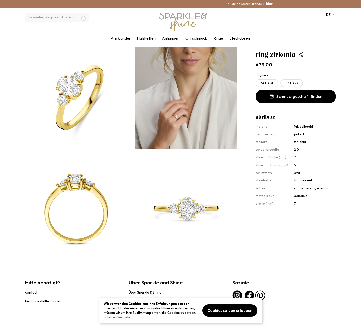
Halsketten (146, 38)
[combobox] (57, 17)
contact (31, 292)
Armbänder (121, 38)
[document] (180, 310)
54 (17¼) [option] (267, 83)
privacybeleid (34, 321)
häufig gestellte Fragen (43, 301)
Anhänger (170, 38)
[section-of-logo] (183, 22)
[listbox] (296, 84)
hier (289, 4)
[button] (330, 15)
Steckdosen (239, 38)
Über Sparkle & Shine (145, 292)
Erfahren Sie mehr (117, 317)
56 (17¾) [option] (292, 83)
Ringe (218, 38)
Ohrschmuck (196, 38)
